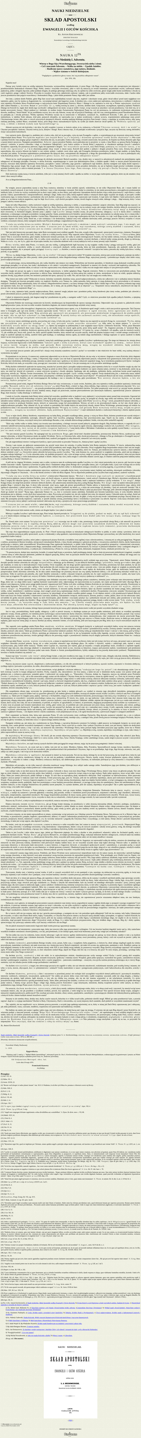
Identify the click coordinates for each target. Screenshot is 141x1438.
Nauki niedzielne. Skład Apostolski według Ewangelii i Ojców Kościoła (51, 1303)
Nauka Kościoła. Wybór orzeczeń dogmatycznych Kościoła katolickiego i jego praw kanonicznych (56, 1317)
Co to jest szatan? (28, 1332)
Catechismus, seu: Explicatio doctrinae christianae (23, 1310)
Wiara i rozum (58, 1335)
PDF (70, 1420)
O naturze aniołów (33, 1326)
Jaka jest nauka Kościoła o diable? (39, 1335)
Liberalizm (68, 1335)
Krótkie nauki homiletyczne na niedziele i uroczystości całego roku (60, 1323)
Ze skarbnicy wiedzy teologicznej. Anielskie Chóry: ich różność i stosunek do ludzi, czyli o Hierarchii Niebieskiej (60, 1329)
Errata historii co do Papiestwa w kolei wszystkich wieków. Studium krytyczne (103, 1303)
